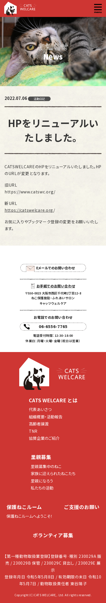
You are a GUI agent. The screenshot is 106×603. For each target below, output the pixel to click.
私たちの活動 (42, 488)
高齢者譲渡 (39, 424)
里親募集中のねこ (46, 466)
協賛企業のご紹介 (44, 438)
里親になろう (42, 481)
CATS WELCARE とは (53, 400)
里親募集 (41, 456)
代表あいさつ (40, 409)
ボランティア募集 (53, 535)
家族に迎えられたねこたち (53, 473)
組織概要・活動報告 (45, 417)
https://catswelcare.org (29, 210)
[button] (98, 8)
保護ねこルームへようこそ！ (30, 516)
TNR (33, 431)
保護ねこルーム (24, 506)
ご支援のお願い (81, 506)
